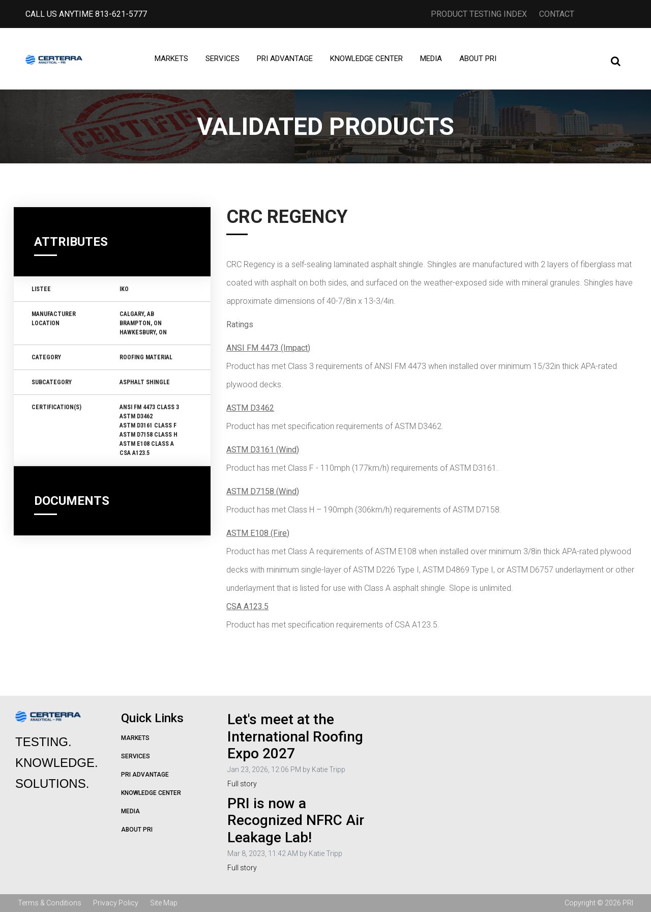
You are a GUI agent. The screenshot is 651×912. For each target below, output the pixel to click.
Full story (242, 784)
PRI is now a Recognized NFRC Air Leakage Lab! (295, 820)
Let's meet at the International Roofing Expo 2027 (295, 736)
